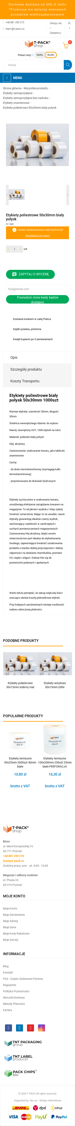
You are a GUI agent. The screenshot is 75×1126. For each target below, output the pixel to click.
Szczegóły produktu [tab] (26, 369)
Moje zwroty (10, 939)
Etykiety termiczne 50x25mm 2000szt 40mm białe (20, 762)
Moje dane (9, 927)
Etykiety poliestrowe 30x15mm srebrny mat (20, 685)
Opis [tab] (13, 357)
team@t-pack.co (15, 28)
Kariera (7, 1010)
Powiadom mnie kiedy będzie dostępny (37, 299)
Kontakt (8, 972)
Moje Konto (10, 908)
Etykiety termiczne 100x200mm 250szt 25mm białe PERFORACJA (55, 762)
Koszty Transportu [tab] (24, 381)
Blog (6, 966)
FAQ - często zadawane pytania (23, 978)
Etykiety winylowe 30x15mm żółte (55, 685)
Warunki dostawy (14, 997)
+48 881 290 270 (15, 22)
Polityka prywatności (16, 991)
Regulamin (9, 985)
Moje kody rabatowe (16, 933)
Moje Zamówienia (14, 914)
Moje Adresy (10, 921)
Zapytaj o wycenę (30, 274)
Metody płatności (14, 1003)
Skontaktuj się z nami (37, 235)
